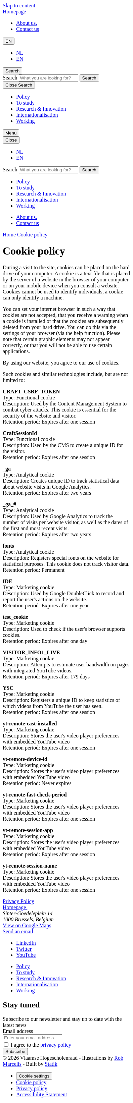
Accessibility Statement (41, 1094)
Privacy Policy (18, 901)
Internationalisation (37, 115)
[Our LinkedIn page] (26, 943)
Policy (23, 97)
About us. (26, 23)
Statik (51, 1064)
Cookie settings (34, 1076)
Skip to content (19, 5)
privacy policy (55, 1045)
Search (10, 77)
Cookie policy (31, 1082)
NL (19, 53)
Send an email (18, 931)
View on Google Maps (27, 925)
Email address (18, 1031)
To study (25, 103)
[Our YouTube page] (26, 955)
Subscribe (15, 1051)
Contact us (27, 29)
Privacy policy (31, 1088)
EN (8, 41)
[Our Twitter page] (24, 949)
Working (25, 121)
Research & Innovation (41, 109)
